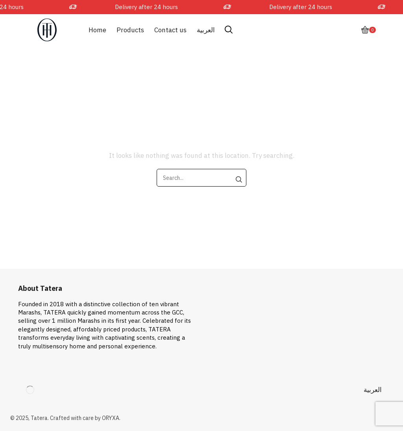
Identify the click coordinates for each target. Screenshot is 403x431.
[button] (229, 30)
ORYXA (110, 418)
